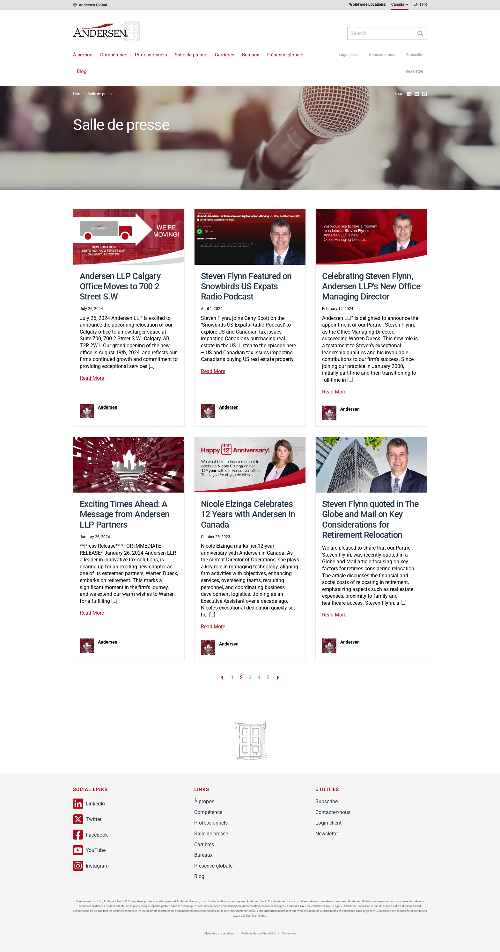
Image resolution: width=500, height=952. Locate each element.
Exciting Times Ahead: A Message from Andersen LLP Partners (124, 514)
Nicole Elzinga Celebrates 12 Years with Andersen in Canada (248, 514)
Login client (349, 55)
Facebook (90, 834)
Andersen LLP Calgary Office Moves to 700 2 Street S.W (120, 286)
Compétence (113, 55)
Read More (92, 378)
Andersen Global (90, 5)
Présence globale (285, 55)
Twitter (87, 819)
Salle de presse (191, 55)
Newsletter (414, 71)
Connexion (289, 933)
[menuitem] (400, 6)
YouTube (89, 850)
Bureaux (250, 55)
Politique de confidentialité (258, 933)
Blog (81, 71)
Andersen (118, 33)
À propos (82, 55)
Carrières (224, 55)
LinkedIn (89, 804)
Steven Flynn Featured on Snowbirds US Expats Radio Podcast (246, 286)
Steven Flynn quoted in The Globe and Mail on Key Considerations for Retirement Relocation (370, 519)
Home (78, 94)
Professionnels (151, 55)
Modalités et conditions (219, 933)
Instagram (91, 866)
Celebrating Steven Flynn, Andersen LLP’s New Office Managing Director (371, 286)
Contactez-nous (382, 55)
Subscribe (414, 55)
